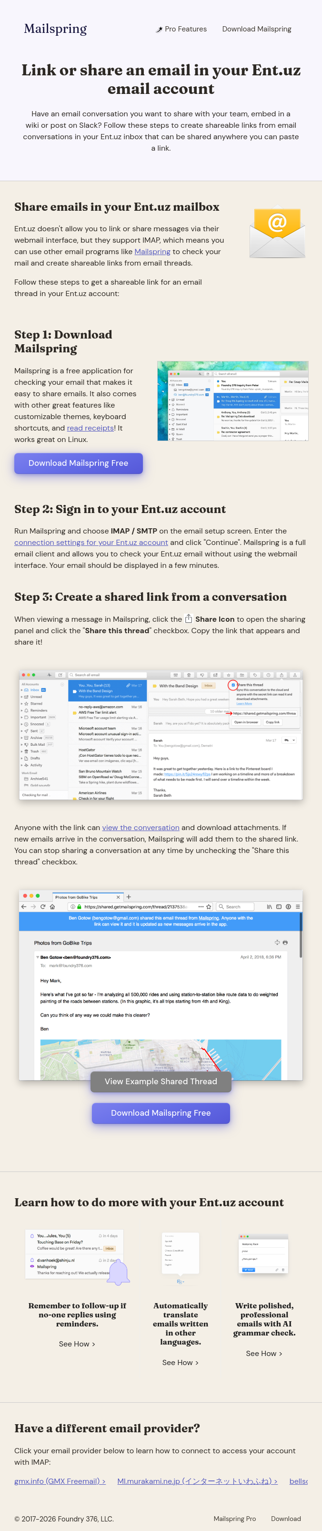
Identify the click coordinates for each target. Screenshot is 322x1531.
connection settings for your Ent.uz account (91, 542)
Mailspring (55, 28)
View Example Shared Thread (161, 1081)
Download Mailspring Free (79, 463)
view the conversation (141, 827)
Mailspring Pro (235, 1518)
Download (286, 1518)
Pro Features (181, 29)
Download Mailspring (257, 29)
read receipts (90, 428)
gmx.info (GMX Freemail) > (60, 1481)
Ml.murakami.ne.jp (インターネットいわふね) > (198, 1481)
